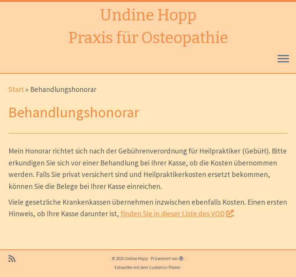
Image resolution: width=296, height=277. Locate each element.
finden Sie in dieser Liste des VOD (177, 213)
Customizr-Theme (164, 267)
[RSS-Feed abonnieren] (14, 259)
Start (16, 89)
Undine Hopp (148, 15)
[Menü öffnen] (283, 59)
